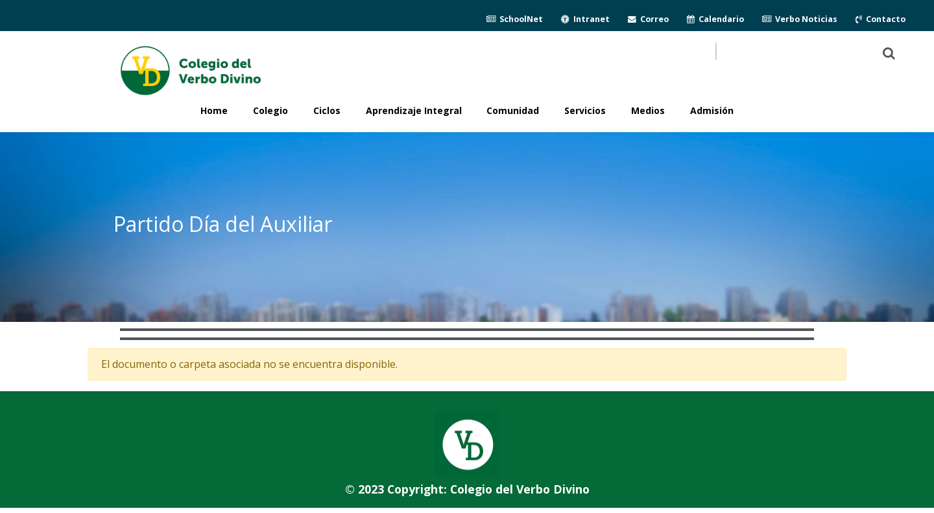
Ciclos (327, 110)
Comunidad (512, 110)
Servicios (585, 110)
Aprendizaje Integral (414, 110)
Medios (648, 110)
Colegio (270, 110)
